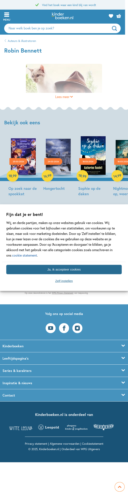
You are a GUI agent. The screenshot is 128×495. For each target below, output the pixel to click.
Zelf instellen (64, 281)
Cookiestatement (92, 444)
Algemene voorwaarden (64, 444)
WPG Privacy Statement (62, 293)
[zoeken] (119, 28)
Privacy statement (36, 444)
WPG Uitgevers (90, 449)
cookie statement (24, 255)
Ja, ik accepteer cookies (64, 269)
